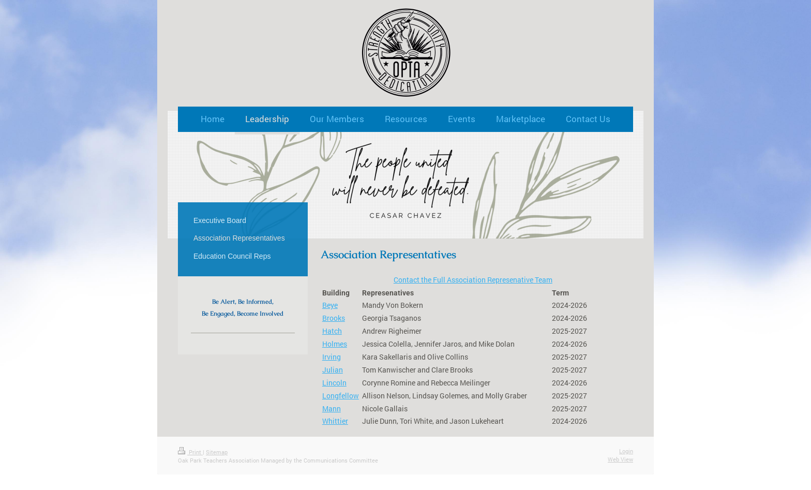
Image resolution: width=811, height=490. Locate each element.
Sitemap (217, 452)
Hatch (332, 331)
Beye (330, 305)
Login (626, 451)
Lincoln (334, 383)
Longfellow (340, 395)
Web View (620, 459)
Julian (332, 370)
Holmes (334, 344)
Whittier (335, 421)
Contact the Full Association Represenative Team (473, 280)
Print (190, 452)
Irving (331, 357)
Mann (331, 408)
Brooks (333, 318)
